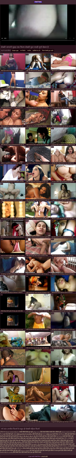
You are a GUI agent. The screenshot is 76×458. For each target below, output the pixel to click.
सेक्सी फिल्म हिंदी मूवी (8, 442)
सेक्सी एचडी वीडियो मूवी (65, 448)
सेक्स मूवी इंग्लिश (62, 444)
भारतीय (29, 50)
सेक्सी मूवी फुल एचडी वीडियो (7, 438)
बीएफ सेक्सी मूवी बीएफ (28, 448)
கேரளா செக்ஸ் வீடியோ (12, 432)
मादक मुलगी (58, 450)
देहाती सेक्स (55, 434)
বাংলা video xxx (47, 434)
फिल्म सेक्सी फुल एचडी (47, 50)
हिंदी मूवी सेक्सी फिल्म (70, 434)
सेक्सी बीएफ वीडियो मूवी (55, 432)
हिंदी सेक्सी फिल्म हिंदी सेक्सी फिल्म (21, 452)
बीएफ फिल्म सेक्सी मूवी (18, 446)
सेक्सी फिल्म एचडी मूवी (29, 446)
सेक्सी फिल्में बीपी (46, 440)
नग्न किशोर (22, 50)
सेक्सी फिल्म (38, 2)
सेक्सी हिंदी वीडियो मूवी (67, 436)
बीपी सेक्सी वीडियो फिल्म (28, 442)
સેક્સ (60, 436)
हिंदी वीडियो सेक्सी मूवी (66, 450)
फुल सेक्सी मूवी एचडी (7, 446)
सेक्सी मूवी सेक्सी (4, 436)
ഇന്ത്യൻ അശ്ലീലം (26, 434)
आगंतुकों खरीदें (44, 456)
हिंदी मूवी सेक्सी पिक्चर (51, 444)
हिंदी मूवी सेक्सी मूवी (14, 444)
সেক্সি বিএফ (20, 448)
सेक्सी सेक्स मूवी (17, 440)
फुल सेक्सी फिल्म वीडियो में (63, 442)
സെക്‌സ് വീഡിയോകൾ (39, 444)
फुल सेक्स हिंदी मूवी (8, 434)
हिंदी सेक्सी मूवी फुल (37, 434)
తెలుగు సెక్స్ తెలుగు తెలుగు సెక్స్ (27, 436)
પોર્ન (58, 436)
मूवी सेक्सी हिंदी (41, 450)
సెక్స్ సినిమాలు (18, 442)
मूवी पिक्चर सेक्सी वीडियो (25, 444)
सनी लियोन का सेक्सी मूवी (42, 446)
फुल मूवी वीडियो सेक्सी (35, 452)
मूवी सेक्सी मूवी (33, 450)
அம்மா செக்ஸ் (25, 450)
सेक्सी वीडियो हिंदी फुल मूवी (26, 432)
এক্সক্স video (16, 434)
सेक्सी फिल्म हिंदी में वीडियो (57, 440)
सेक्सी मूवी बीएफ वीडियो (40, 448)
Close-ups (15, 50)
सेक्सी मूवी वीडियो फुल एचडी (36, 438)
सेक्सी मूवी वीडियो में (50, 450)
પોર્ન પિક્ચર (62, 434)
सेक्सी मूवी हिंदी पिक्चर (53, 446)
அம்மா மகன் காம (66, 432)
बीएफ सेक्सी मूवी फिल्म (42, 436)
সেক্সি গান (2, 432)
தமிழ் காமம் (36, 432)
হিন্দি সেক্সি (67, 438)
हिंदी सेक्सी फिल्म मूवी (11, 448)
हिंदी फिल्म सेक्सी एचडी (40, 442)
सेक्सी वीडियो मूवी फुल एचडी (14, 450)
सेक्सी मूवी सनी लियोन (26, 440)
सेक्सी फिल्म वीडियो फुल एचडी (21, 438)
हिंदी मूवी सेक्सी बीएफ (14, 436)
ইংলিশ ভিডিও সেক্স (65, 446)
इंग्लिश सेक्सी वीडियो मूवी (49, 438)
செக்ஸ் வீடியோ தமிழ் (6, 452)
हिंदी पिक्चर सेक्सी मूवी (51, 442)
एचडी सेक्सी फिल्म (59, 438)
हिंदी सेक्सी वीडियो (44, 432)
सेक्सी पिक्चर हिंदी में (37, 440)
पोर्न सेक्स (10, 440)
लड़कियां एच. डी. (36, 50)
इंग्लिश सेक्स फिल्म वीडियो (53, 448)
